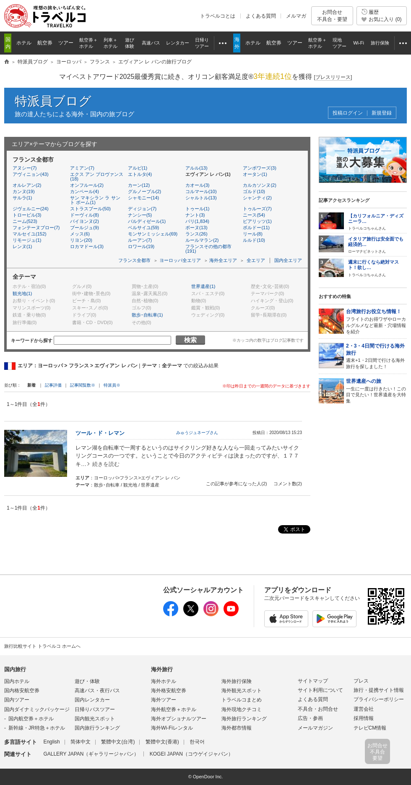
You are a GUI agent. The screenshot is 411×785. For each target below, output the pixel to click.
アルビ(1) (137, 167)
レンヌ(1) (22, 246)
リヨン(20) (81, 240)
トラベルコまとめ (241, 700)
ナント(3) (195, 214)
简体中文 (80, 742)
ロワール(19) (141, 246)
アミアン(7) (82, 167)
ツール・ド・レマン (100, 433)
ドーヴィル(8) (84, 214)
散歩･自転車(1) (147, 314)
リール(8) (252, 233)
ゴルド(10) (254, 191)
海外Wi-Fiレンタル (172, 728)
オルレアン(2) (27, 185)
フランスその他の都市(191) (208, 249)
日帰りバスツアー (95, 709)
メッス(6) (79, 233)
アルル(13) (196, 167)
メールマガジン (315, 728)
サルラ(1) (22, 197)
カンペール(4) (84, 191)
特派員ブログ (53, 101)
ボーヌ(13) (196, 227)
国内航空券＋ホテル (31, 719)
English (51, 742)
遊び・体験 (87, 681)
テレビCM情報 (370, 728)
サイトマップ (313, 681)
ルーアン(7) (140, 240)
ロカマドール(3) (86, 246)
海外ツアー (163, 700)
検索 (190, 339)
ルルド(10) (254, 240)
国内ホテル (16, 681)
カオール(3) (197, 185)
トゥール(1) (197, 208)
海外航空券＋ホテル (173, 709)
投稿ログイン (348, 113)
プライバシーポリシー (379, 699)
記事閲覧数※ (82, 385)
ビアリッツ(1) (257, 221)
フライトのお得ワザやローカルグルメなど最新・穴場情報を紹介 (376, 321)
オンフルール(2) (86, 185)
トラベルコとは (217, 15)
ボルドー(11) (256, 227)
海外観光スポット (241, 690)
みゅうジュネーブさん (197, 432)
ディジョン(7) (142, 208)
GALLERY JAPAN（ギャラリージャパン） (91, 754)
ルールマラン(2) (202, 240)
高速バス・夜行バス (97, 690)
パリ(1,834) (197, 221)
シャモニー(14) (143, 197)
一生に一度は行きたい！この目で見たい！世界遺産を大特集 (376, 390)
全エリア (256, 260)
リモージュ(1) (27, 240)
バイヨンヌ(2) (84, 221)
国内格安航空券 (21, 690)
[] (333, 77)
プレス (361, 681)
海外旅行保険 (236, 681)
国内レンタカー (92, 700)
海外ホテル (163, 681)
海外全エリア (223, 260)
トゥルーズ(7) (257, 208)
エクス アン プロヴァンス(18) (96, 176)
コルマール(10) (201, 191)
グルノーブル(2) (144, 191)
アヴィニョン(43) (31, 174)
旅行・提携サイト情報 (379, 690)
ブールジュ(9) (84, 227)
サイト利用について (320, 690)
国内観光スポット (95, 719)
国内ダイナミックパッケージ (37, 709)
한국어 (197, 742)
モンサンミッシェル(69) (153, 233)
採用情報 (364, 718)
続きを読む (106, 464)
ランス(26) (196, 233)
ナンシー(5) (140, 214)
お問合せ (332, 15)
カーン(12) (139, 185)
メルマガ (296, 15)
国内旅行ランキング (97, 728)
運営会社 (364, 709)
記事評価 (53, 385)
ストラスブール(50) (90, 208)
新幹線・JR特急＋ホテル (36, 728)
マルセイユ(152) (30, 233)
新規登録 (382, 113)
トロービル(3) (27, 214)
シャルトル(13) (201, 197)
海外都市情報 (236, 728)
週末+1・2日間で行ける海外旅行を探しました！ (376, 356)
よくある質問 (261, 15)
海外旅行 (162, 669)
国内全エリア (288, 260)
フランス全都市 (134, 260)
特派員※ (112, 385)
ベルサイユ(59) (143, 227)
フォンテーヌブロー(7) (36, 227)
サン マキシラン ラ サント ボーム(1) (95, 200)
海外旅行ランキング (244, 719)
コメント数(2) (287, 483)
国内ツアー (16, 700)
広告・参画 (310, 718)
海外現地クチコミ (241, 709)
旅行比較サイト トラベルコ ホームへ (42, 646)
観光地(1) (22, 293)
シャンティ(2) (257, 197)
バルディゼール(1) (147, 221)
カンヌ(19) (24, 191)
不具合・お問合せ (318, 709)
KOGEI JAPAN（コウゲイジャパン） (191, 754)
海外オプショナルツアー (178, 719)
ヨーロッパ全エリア (180, 260)
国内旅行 (15, 669)
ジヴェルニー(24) (31, 208)
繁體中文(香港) (162, 742)
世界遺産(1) (203, 286)
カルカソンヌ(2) (259, 185)
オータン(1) (255, 174)
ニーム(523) (25, 221)
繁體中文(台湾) (118, 742)
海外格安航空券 (168, 690)
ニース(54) (254, 214)
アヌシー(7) (24, 167)
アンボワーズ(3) (259, 167)
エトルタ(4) (140, 174)
